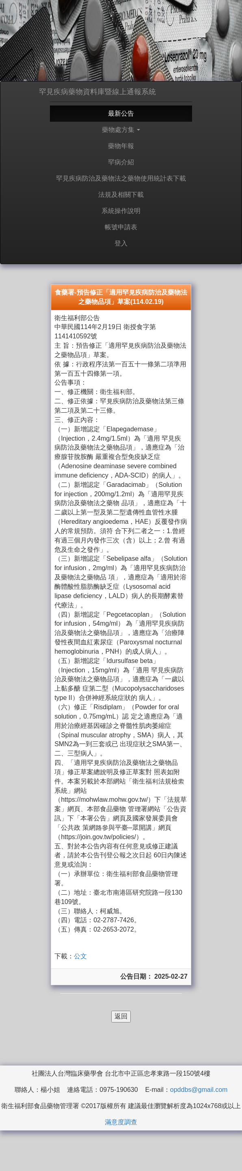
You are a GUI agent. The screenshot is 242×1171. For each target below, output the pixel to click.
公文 (80, 956)
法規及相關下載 (121, 194)
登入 (121, 243)
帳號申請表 (121, 227)
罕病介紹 (121, 162)
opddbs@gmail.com (199, 1089)
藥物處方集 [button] (121, 129)
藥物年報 (121, 145)
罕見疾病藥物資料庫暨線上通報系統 (97, 92)
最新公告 (121, 113)
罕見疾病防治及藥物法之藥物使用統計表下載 (121, 178)
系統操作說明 (121, 210)
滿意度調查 (121, 1122)
